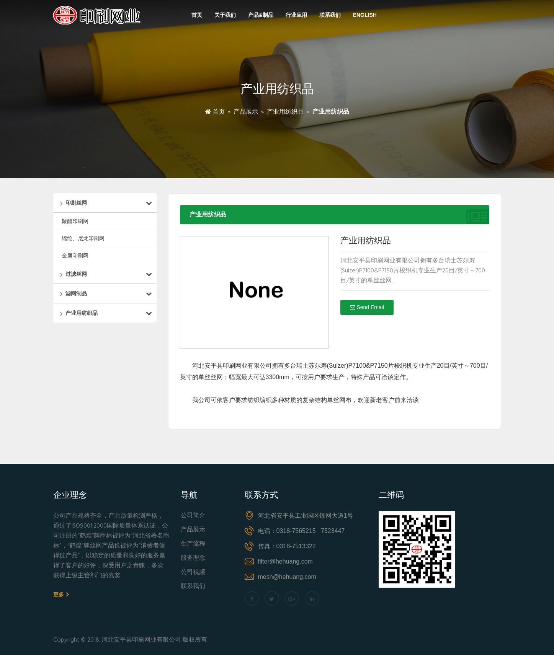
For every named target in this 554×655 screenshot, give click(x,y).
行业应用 (296, 15)
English (365, 15)
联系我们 (330, 15)
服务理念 (193, 558)
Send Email (367, 307)
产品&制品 (260, 15)
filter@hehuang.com (285, 561)
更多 (61, 594)
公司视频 (193, 572)
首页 (196, 15)
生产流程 (193, 544)
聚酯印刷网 (75, 221)
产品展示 (246, 112)
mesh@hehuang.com (287, 577)
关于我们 (225, 15)
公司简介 (193, 516)
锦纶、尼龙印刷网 (83, 238)
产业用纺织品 (285, 112)
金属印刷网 (75, 256)
